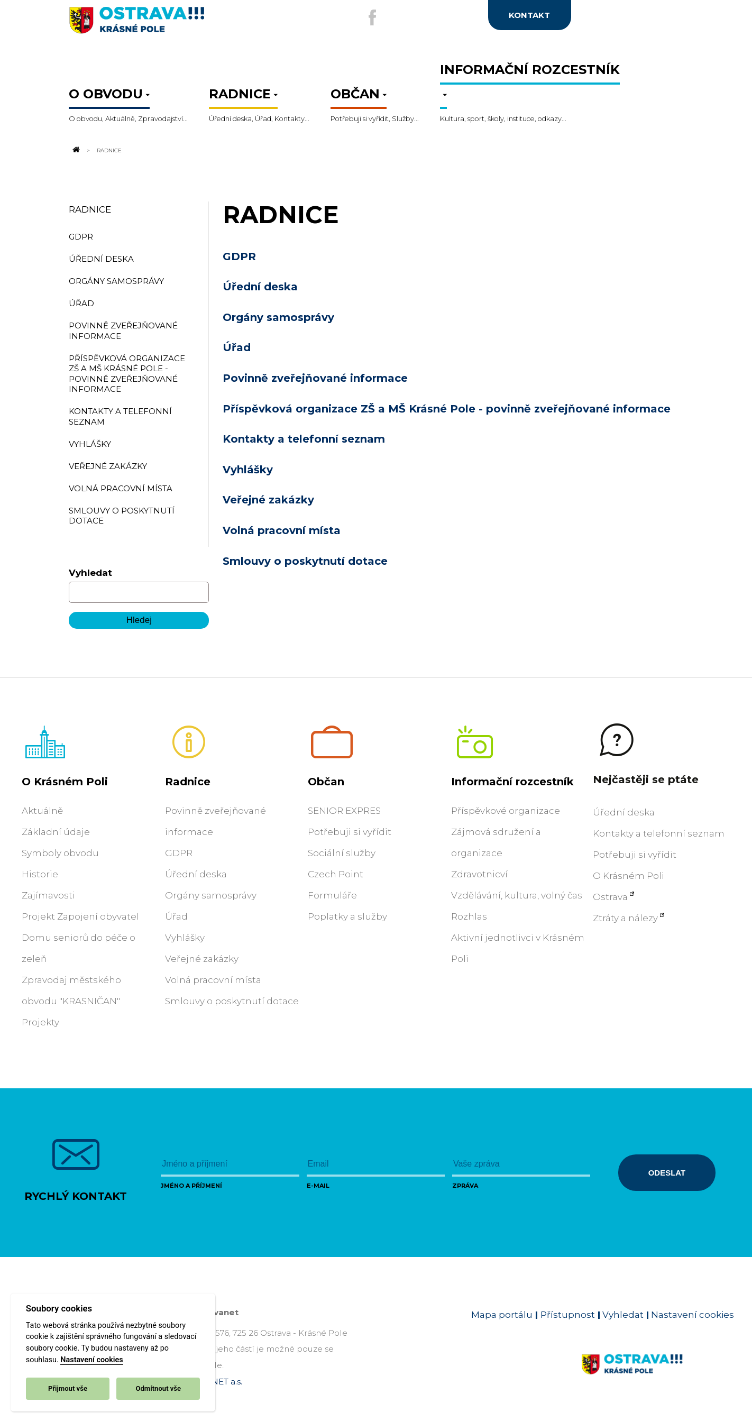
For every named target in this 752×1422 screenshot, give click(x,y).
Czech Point (335, 874)
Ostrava (610, 897)
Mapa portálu (502, 1314)
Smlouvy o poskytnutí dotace (305, 561)
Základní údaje (56, 832)
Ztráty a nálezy (625, 918)
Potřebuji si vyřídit (349, 832)
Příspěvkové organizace (505, 810)
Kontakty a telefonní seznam (304, 439)
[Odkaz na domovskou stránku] (75, 150)
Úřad (237, 347)
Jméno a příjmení (191, 1185)
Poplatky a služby (347, 916)
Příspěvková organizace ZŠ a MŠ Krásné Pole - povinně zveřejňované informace (447, 408)
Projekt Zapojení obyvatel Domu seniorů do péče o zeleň (80, 937)
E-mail (318, 1185)
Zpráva (465, 1185)
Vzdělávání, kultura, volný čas (516, 895)
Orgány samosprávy (278, 317)
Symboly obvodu (60, 853)
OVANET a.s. (218, 1382)
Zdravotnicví (479, 874)
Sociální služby (341, 853)
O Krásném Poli (65, 781)
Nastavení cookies (91, 1359)
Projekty (40, 1022)
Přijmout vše (67, 1388)
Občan (326, 781)
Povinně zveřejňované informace (315, 378)
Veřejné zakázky (268, 499)
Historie (40, 874)
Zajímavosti (48, 895)
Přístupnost (567, 1314)
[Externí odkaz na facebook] (369, 17)
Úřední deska (260, 286)
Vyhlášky (248, 469)
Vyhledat (90, 572)
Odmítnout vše (158, 1388)
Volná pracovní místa (282, 530)
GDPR (239, 256)
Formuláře (332, 895)
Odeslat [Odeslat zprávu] (666, 1172)
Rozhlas (469, 916)
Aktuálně (42, 810)
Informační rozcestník (512, 781)
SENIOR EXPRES (344, 810)
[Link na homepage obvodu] (657, 1376)
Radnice (90, 209)
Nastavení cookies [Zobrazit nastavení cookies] (692, 1314)
